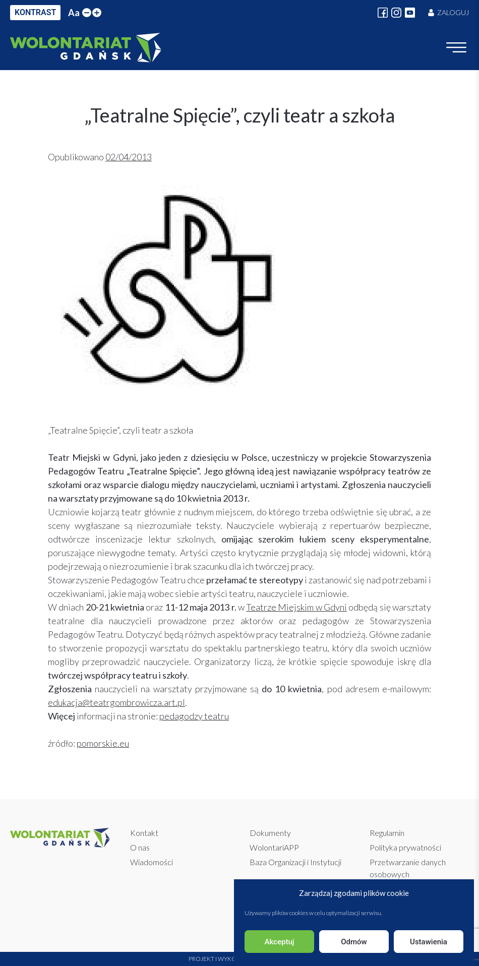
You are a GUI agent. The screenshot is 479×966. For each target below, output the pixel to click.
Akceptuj (279, 941)
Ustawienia (428, 941)
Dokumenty (270, 832)
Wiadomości (151, 862)
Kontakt (144, 832)
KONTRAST (35, 12)
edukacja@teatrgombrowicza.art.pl (116, 702)
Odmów (354, 941)
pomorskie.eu (103, 743)
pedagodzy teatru (194, 715)
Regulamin (387, 832)
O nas (140, 847)
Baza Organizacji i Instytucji (295, 862)
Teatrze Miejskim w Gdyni (296, 607)
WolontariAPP (274, 847)
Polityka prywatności (405, 847)
